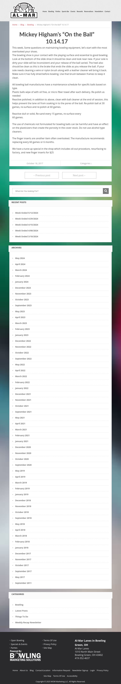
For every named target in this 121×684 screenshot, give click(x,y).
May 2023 (20, 311)
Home (45, 11)
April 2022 (20, 370)
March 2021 (21, 429)
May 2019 (20, 470)
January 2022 (21, 388)
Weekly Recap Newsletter (28, 622)
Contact (107, 11)
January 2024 (21, 281)
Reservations (88, 11)
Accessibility (72, 676)
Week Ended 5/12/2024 (26, 212)
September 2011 (23, 583)
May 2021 (20, 417)
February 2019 (22, 488)
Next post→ (79, 175)
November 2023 (23, 293)
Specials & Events (19, 644)
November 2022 (23, 346)
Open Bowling (17, 640)
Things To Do (21, 616)
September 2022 (23, 358)
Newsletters (99, 11)
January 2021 (21, 441)
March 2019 (21, 482)
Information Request (61, 670)
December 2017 (23, 553)
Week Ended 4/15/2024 (26, 224)
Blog (32, 670)
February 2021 (22, 435)
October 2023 (22, 299)
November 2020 (23, 453)
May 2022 (20, 364)
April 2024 (20, 264)
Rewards (80, 11)
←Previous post (41, 175)
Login (92, 670)
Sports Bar (65, 11)
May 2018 (20, 524)
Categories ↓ (86, 163)
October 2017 (22, 565)
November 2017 (23, 559)
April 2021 (20, 423)
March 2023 (21, 323)
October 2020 (22, 459)
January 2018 (21, 547)
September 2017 (23, 571)
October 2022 (22, 352)
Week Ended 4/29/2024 (26, 218)
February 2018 (22, 541)
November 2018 (23, 506)
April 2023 (20, 317)
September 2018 (23, 518)
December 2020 (23, 447)
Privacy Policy (50, 644)
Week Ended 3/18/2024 (26, 236)
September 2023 (23, 305)
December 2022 (23, 341)
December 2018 (23, 500)
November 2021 (23, 399)
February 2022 (22, 382)
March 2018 (21, 535)
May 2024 (20, 258)
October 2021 (22, 406)
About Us (24, 670)
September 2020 (23, 464)
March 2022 (21, 376)
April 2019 (20, 476)
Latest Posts (21, 610)
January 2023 (21, 335)
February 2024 (22, 276)
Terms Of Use (50, 640)
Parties (58, 11)
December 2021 (23, 394)
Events (73, 11)
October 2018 (22, 512)
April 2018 (20, 529)
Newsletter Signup (80, 670)
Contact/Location (43, 670)
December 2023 (23, 287)
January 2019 (21, 494)
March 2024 (21, 270)
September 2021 (23, 411)
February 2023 (22, 329)
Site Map (48, 647)
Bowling (51, 11)
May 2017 (20, 577)
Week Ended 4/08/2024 (26, 230)
